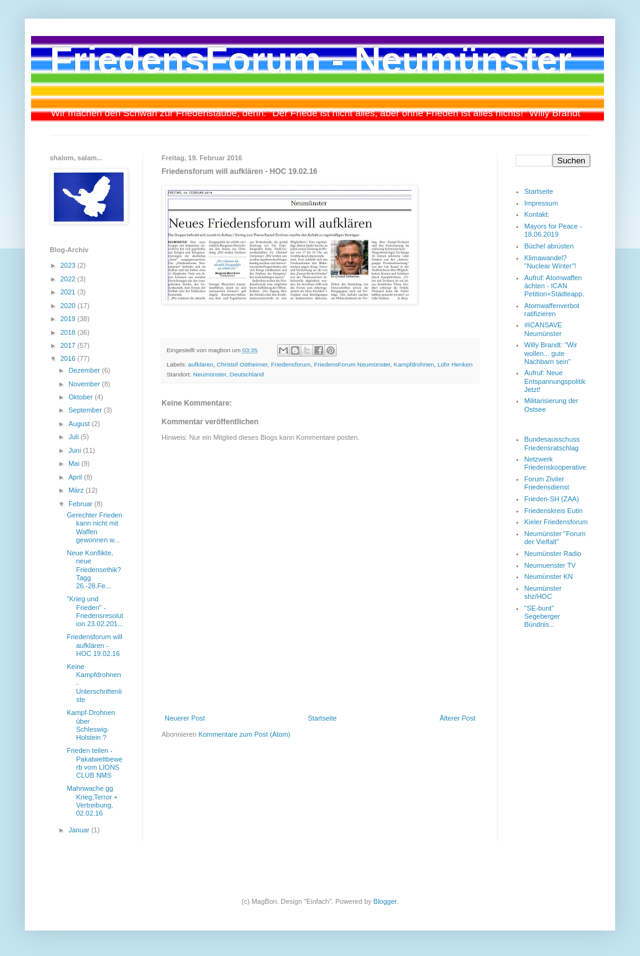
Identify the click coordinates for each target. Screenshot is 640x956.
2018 (69, 332)
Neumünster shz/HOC (543, 592)
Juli (74, 436)
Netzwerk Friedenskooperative (555, 463)
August (79, 423)
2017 (69, 345)
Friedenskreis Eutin (553, 510)
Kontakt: (536, 214)
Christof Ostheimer (242, 364)
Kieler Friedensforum (556, 522)
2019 (69, 318)
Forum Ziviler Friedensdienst (546, 483)
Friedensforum (291, 364)
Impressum (541, 203)
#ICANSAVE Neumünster (543, 329)
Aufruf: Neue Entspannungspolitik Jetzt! (554, 381)
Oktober (81, 397)
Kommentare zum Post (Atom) (244, 734)
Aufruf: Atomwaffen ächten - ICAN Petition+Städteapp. (554, 286)
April (76, 477)
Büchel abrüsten (549, 246)
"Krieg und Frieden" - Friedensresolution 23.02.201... (94, 611)
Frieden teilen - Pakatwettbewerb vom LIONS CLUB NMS (94, 763)
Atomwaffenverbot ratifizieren (551, 309)
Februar (81, 504)
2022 (69, 279)
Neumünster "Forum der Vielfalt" (555, 537)
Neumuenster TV (550, 565)
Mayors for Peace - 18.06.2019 (553, 230)
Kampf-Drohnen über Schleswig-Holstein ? (90, 725)
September (86, 410)
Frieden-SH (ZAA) (551, 499)
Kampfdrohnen (414, 364)
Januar (79, 830)
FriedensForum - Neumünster (311, 60)
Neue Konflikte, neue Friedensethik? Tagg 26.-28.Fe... (93, 569)
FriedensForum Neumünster (352, 364)
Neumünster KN (548, 576)
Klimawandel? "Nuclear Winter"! (550, 262)
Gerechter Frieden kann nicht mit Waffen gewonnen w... (94, 527)
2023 (69, 265)
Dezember (85, 370)
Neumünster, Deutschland (228, 374)
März (77, 490)
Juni (75, 450)
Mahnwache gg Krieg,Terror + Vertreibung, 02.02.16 (91, 801)
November (85, 384)
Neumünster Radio (553, 553)
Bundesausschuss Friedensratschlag (552, 443)
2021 (69, 292)
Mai (74, 463)
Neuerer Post (185, 718)
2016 (69, 358)
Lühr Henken (455, 364)
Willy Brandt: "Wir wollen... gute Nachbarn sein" (550, 353)
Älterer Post (457, 718)
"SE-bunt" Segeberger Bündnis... (542, 616)
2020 (69, 305)
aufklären (201, 364)
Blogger (384, 901)
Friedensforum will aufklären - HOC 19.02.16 (94, 645)
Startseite (322, 718)
